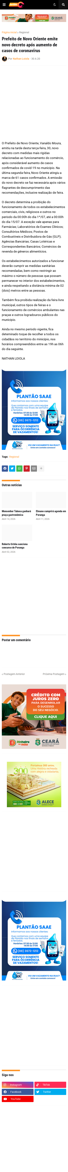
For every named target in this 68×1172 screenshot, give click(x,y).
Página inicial (9, 32)
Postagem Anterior (14, 674)
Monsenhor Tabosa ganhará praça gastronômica (16, 513)
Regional (24, 32)
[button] (4, 5)
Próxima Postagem (53, 674)
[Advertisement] (34, 103)
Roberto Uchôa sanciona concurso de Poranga (15, 545)
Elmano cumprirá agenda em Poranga (51, 513)
